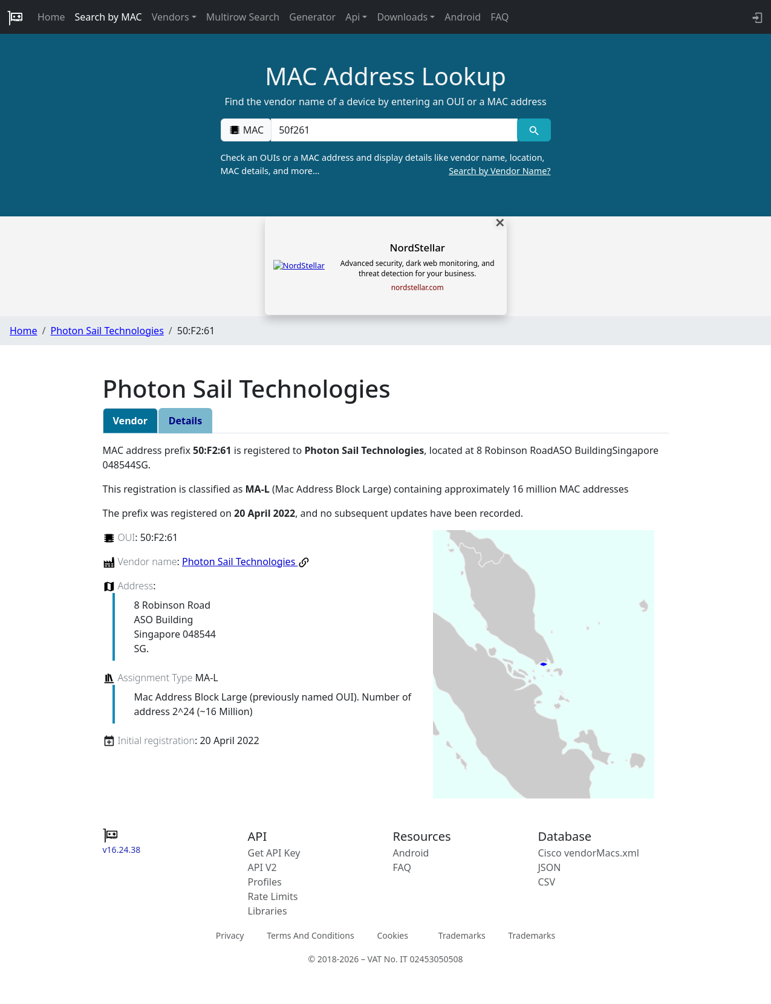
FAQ (499, 17)
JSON (549, 867)
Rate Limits (273, 896)
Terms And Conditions (310, 935)
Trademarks (462, 935)
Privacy (230, 935)
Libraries (267, 911)
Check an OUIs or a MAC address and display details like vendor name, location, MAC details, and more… (386, 164)
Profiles (265, 882)
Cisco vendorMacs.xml (588, 853)
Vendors (170, 17)
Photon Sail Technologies (106, 330)
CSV (547, 882)
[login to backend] (756, 17)
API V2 (262, 867)
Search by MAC (108, 17)
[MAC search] (533, 129)
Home (51, 17)
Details (185, 420)
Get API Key (274, 853)
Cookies (392, 935)
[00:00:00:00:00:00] (394, 129)
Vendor (130, 420)
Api (352, 17)
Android (462, 17)
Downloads (402, 17)
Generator (312, 17)
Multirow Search (242, 17)
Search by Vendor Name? (499, 171)
